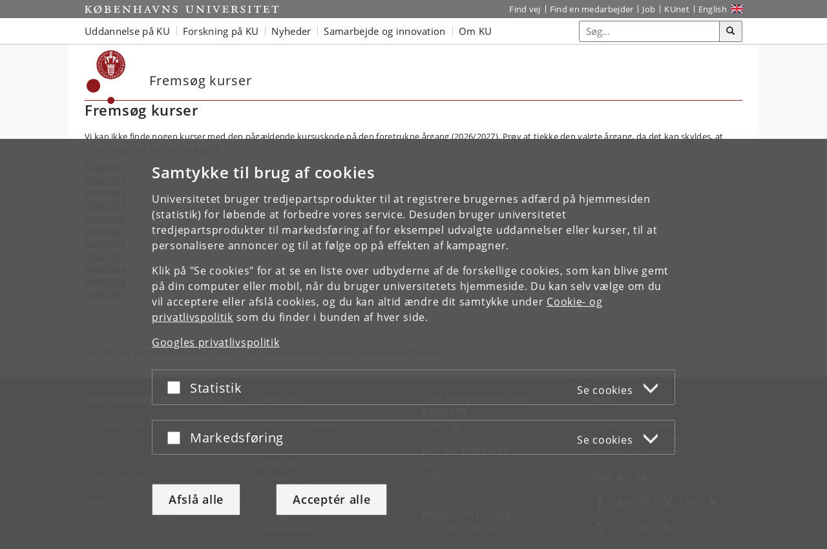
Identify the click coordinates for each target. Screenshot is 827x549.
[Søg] (730, 32)
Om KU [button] (475, 31)
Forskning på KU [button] (221, 31)
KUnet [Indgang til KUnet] (676, 9)
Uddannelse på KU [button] (127, 31)
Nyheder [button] (291, 31)
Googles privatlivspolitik (216, 342)
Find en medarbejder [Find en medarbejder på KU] (592, 9)
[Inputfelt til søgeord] (649, 31)
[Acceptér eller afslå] (177, 387)
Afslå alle (196, 499)
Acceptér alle (331, 499)
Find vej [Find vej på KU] (524, 9)
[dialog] (413, 344)
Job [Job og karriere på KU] (648, 9)
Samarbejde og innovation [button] (384, 31)
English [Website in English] (712, 9)
